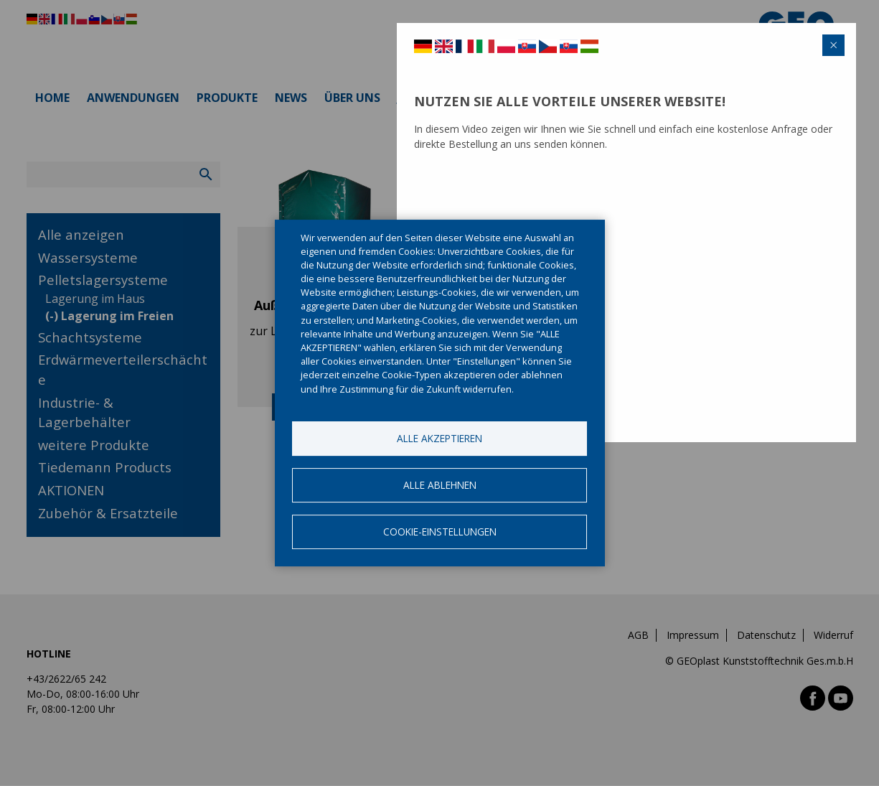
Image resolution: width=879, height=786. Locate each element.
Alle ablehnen (439, 485)
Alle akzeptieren (439, 438)
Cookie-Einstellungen (440, 531)
